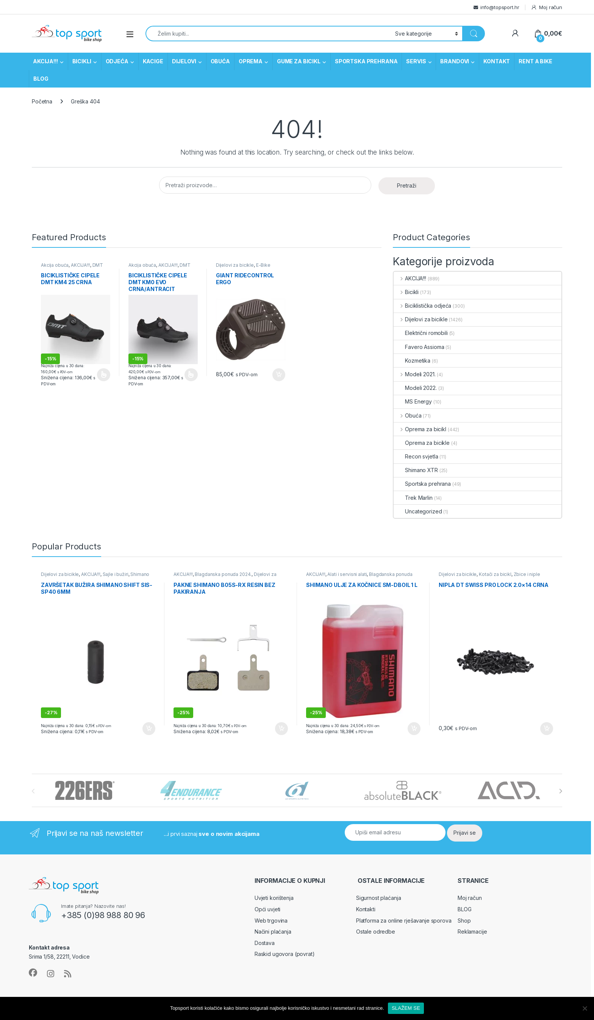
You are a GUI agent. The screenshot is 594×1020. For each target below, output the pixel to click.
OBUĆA (220, 61)
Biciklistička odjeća (422, 305)
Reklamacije (472, 931)
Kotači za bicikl (495, 574)
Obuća (407, 415)
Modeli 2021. (414, 374)
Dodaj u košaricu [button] (278, 374)
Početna (42, 101)
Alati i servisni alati (347, 574)
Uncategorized (418, 511)
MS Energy (413, 401)
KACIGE (153, 61)
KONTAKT (496, 61)
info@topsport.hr (499, 7)
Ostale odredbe (375, 931)
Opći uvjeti (267, 909)
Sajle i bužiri (115, 574)
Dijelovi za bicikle (235, 265)
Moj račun (546, 7)
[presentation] (560, 791)
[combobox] (268, 33)
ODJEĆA (117, 61)
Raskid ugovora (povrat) (285, 954)
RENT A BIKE (535, 61)
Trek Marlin (413, 497)
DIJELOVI (184, 61)
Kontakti (365, 909)
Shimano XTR (416, 470)
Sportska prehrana (422, 483)
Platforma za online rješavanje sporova (404, 920)
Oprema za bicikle (422, 443)
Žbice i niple (527, 574)
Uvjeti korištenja (274, 898)
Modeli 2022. (415, 388)
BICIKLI (81, 61)
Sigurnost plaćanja (378, 898)
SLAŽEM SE (406, 1008)
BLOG (40, 78)
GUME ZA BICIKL (298, 61)
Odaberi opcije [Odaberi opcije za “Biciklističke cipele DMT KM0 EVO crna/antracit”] (191, 374)
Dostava (265, 943)
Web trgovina (271, 920)
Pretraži (406, 185)
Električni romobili (420, 333)
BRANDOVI (454, 61)
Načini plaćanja (273, 931)
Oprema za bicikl (420, 429)
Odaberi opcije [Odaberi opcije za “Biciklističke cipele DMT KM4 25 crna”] (103, 374)
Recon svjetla (416, 456)
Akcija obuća (55, 265)
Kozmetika (412, 360)
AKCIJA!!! (45, 61)
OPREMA (251, 61)
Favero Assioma (419, 347)
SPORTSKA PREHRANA (366, 61)
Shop (464, 920)
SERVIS (416, 61)
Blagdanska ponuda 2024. (223, 574)
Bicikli (406, 292)
